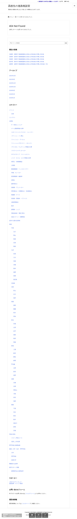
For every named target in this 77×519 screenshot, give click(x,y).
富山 (14, 290)
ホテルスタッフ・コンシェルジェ (20, 154)
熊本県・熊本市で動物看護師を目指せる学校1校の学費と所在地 (26, 61)
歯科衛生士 (14, 183)
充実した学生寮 (15, 441)
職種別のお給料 (13, 463)
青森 (14, 342)
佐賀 (14, 253)
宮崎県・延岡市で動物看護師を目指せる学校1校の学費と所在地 (26, 56)
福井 (14, 298)
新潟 (14, 371)
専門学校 (13, 456)
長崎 (14, 276)
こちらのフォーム (30, 493)
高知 (14, 316)
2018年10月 (12, 86)
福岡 (14, 272)
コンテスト (12, 117)
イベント (11, 110)
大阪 (14, 393)
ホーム (11, 17)
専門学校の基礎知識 (14, 445)
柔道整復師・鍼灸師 (16, 176)
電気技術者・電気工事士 (18, 213)
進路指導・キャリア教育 (16, 483)
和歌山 (15, 390)
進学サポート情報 (14, 467)
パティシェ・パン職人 (17, 136)
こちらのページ (25, 503)
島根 (14, 239)
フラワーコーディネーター (18, 150)
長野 (14, 375)
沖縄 (14, 264)
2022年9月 (12, 79)
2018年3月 (12, 94)
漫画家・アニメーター (17, 187)
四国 (12, 301)
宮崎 (14, 261)
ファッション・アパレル (18, 139)
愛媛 (14, 309)
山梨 (14, 368)
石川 (14, 294)
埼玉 (14, 412)
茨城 (14, 430)
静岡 (14, 360)
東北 (12, 320)
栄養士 (13, 180)
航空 (12, 206)
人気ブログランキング (15, 482)
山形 (14, 327)
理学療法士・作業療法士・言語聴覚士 (21, 191)
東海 (12, 345)
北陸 (12, 287)
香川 (14, 312)
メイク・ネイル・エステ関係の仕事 (21, 158)
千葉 (14, 408)
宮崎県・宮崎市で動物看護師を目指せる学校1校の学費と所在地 (26, 59)
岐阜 (14, 353)
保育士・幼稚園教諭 (16, 161)
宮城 (14, 323)
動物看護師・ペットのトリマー (19, 169)
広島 (14, 242)
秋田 (14, 338)
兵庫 (14, 386)
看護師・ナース (15, 194)
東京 (14, 415)
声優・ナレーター (16, 172)
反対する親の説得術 (14, 220)
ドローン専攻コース (16, 438)
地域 (10, 224)
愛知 (14, 357)
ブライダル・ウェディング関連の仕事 (21, 147)
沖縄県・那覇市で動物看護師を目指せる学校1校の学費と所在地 (26, 54)
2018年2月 (12, 97)
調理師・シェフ (15, 209)
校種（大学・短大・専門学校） (17, 449)
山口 (14, 231)
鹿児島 (15, 279)
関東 (12, 404)
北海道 (13, 283)
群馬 (14, 427)
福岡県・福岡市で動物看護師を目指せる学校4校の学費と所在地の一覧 (28, 64)
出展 (12, 113)
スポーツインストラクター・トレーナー (22, 132)
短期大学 (13, 460)
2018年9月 (12, 90)
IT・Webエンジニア (16, 124)
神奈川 (15, 423)
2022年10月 (12, 75)
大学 (12, 452)
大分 (14, 257)
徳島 (14, 305)
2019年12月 (12, 83)
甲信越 (13, 364)
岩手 (14, 331)
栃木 (14, 419)
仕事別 (11, 121)
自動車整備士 (15, 202)
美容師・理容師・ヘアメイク (19, 198)
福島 (14, 334)
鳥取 (14, 246)
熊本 (14, 268)
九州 (12, 250)
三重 (14, 349)
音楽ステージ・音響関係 (18, 217)
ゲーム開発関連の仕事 (17, 128)
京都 (14, 382)
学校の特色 (12, 434)
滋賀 (14, 401)
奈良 (14, 397)
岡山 (14, 235)
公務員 (13, 165)
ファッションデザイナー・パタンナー (21, 143)
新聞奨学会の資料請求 (17, 471)
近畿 (12, 379)
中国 (12, 228)
